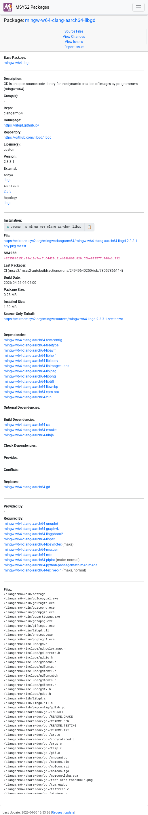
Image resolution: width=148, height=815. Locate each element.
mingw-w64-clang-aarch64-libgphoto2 (33, 534)
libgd (8, 180)
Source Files (73, 31)
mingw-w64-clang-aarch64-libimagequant (36, 366)
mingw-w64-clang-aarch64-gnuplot (31, 524)
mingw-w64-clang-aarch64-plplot (29, 560)
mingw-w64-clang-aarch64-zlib (28, 397)
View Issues (74, 42)
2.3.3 (8, 191)
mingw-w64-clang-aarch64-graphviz (32, 529)
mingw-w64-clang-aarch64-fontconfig (33, 340)
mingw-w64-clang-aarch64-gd (27, 487)
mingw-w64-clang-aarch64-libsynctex (33, 544)
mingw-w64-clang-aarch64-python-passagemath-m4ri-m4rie (50, 565)
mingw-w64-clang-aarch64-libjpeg (30, 371)
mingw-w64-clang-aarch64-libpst (29, 539)
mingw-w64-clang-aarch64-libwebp (31, 387)
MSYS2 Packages (26, 7)
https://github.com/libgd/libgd (28, 137)
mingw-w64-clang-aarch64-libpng (30, 376)
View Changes (74, 37)
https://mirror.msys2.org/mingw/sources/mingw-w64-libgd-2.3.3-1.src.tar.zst (63, 319)
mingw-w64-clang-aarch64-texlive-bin (33, 570)
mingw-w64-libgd (17, 63)
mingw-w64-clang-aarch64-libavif (30, 350)
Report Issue (74, 47)
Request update (63, 812)
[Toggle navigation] (138, 7)
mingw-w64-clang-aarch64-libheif (30, 356)
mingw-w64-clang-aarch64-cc (27, 425)
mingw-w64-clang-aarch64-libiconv (31, 361)
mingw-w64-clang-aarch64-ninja (29, 435)
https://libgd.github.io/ (21, 125)
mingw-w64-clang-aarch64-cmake (30, 430)
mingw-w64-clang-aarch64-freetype (31, 345)
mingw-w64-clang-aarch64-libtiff (29, 382)
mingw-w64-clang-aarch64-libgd (60, 20)
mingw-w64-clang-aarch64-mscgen (31, 550)
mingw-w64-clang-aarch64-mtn (28, 555)
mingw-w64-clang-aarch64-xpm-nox (32, 392)
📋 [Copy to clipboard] (89, 227)
